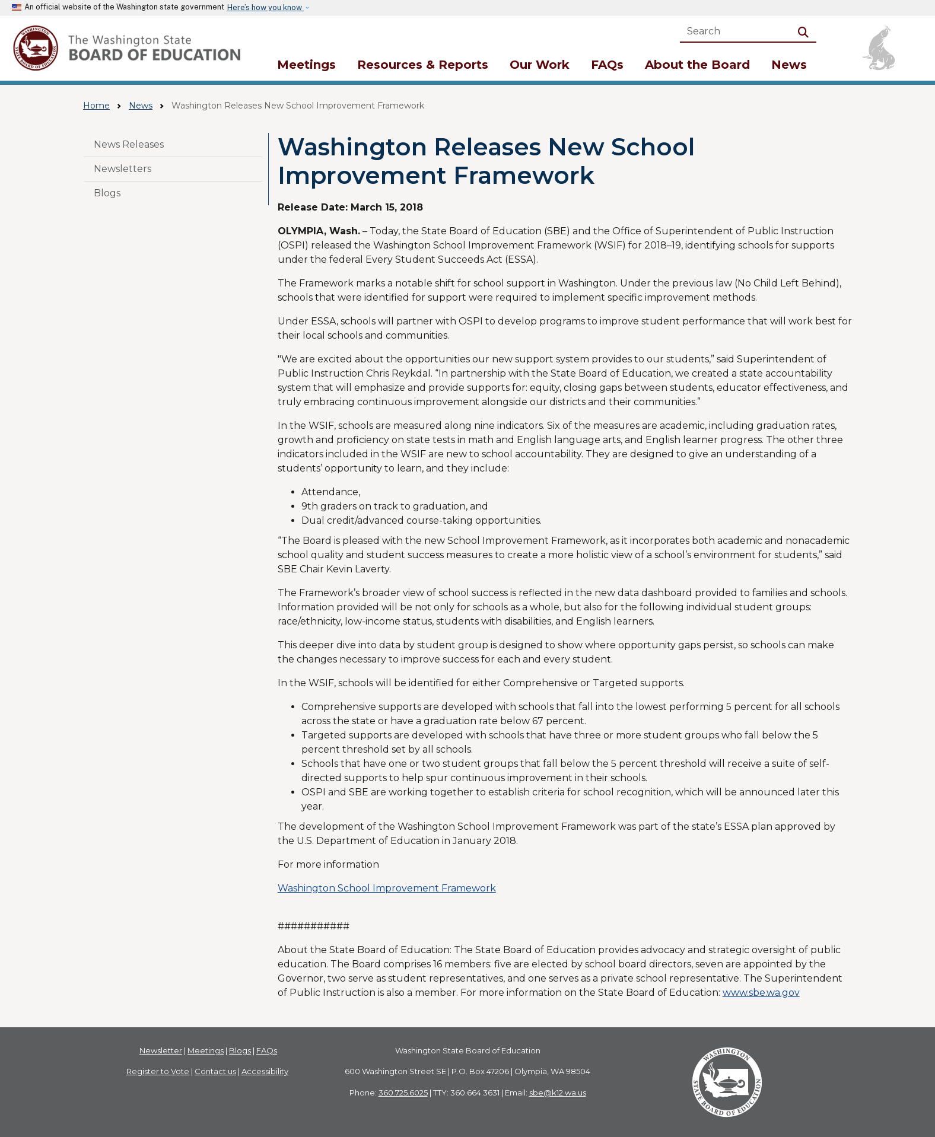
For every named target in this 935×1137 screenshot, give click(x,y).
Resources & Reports (422, 65)
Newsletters (122, 168)
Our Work (540, 65)
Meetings (306, 65)
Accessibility (264, 1071)
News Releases (129, 144)
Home (96, 105)
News (789, 65)
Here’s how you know (265, 7)
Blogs (107, 193)
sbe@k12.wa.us (557, 1092)
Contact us (215, 1071)
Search (805, 31)
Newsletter (160, 1050)
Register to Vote (157, 1071)
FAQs (607, 65)
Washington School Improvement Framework (387, 888)
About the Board (697, 65)
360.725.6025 (403, 1092)
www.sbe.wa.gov (761, 992)
